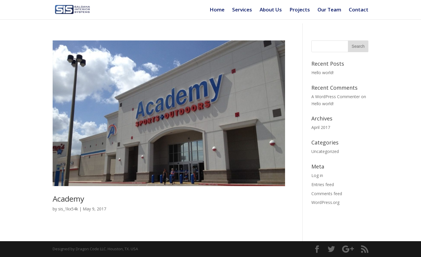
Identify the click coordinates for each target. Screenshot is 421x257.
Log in (317, 175)
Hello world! (322, 72)
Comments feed (326, 193)
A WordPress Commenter (335, 96)
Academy (68, 198)
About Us (271, 10)
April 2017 (320, 127)
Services (242, 10)
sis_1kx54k (68, 209)
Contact (358, 10)
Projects (299, 10)
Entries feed (322, 184)
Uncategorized (325, 151)
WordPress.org (325, 202)
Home (217, 10)
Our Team (329, 10)
